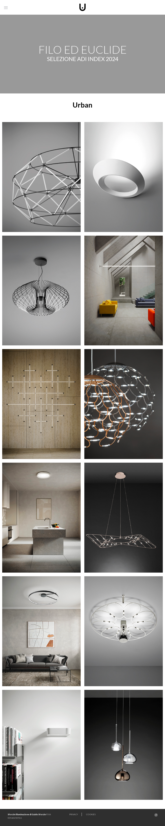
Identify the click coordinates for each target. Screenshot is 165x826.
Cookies (91, 814)
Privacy (73, 814)
